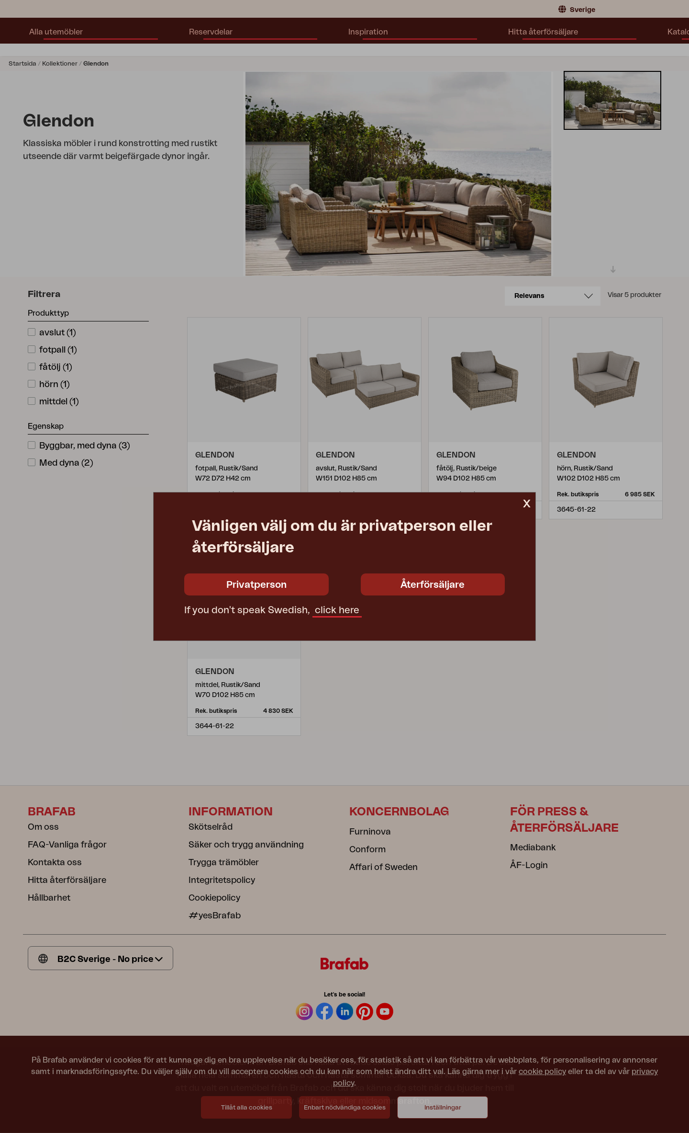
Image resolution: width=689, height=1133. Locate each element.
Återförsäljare (432, 585)
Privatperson (256, 585)
